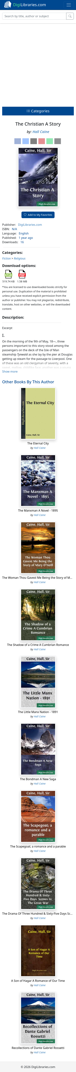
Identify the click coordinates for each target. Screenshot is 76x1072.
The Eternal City (38, 443)
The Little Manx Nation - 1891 (38, 712)
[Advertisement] (38, 64)
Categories (38, 111)
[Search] (34, 16)
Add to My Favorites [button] (38, 215)
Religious (19, 258)
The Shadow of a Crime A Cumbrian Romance (38, 645)
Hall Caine (41, 131)
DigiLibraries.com (30, 225)
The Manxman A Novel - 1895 (38, 510)
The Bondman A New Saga (38, 779)
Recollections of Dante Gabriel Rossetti (38, 1048)
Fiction (6, 258)
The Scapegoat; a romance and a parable (38, 846)
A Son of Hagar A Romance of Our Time (38, 981)
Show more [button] (10, 371)
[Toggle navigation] (69, 5)
